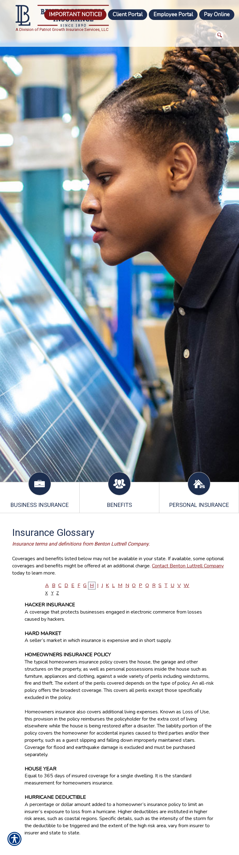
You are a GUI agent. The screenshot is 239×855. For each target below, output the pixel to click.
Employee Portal (173, 14)
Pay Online (217, 14)
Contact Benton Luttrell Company (188, 565)
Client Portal (128, 14)
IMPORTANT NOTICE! (75, 14)
